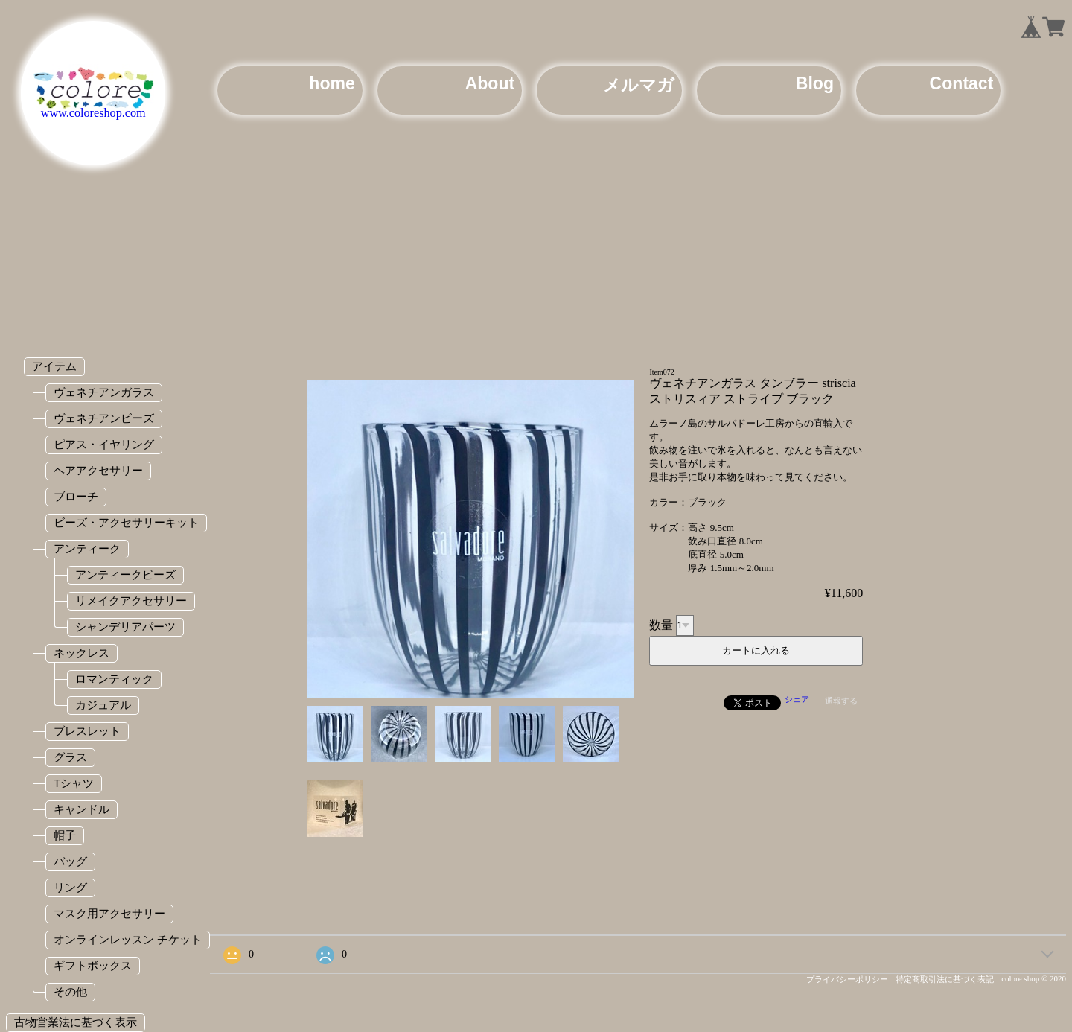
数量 (661, 624)
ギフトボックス (93, 965)
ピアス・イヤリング (104, 444)
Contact (962, 83)
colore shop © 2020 (1033, 978)
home (331, 83)
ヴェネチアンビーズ (104, 418)
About (490, 83)
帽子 (65, 835)
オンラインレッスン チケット (128, 939)
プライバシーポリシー (847, 979)
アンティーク (87, 548)
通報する (841, 700)
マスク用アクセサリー (109, 913)
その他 (70, 991)
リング (70, 887)
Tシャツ (74, 783)
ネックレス (81, 652)
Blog (815, 83)
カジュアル (103, 704)
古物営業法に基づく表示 (75, 1022)
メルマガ (638, 85)
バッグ (70, 861)
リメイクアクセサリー (131, 600)
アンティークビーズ (125, 574)
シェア (797, 699)
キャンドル (81, 809)
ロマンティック (114, 678)
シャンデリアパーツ (125, 626)
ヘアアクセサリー (98, 470)
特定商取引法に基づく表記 (945, 979)
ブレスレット (87, 730)
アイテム (54, 366)
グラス (70, 757)
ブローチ (76, 496)
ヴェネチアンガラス (104, 392)
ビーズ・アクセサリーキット (126, 522)
